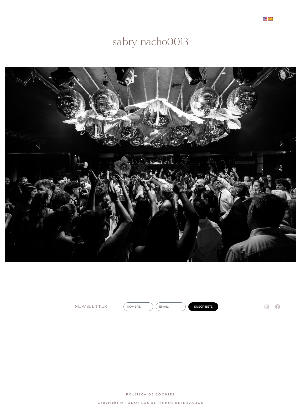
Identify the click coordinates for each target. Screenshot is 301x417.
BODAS (183, 13)
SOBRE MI (150, 13)
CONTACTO (150, 25)
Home (117, 13)
